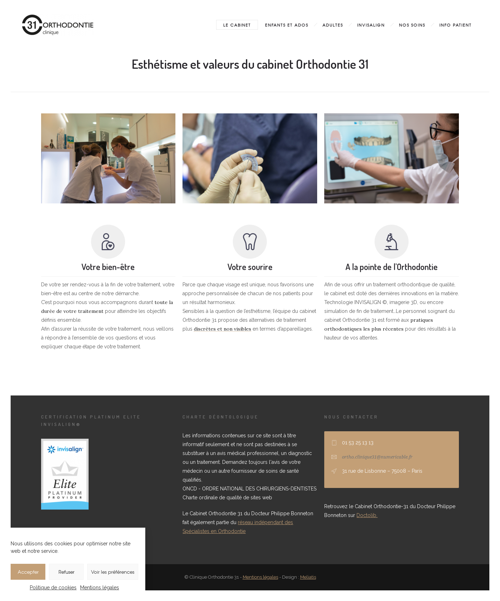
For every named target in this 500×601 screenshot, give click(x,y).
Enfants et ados (286, 25)
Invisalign (371, 25)
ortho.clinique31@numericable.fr (377, 457)
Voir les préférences (112, 571)
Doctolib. (366, 515)
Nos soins (412, 25)
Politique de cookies (53, 587)
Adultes (332, 25)
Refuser (66, 571)
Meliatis (308, 577)
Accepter (28, 571)
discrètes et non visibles (222, 329)
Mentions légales (99, 587)
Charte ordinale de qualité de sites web (227, 497)
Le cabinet (237, 25)
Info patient (455, 25)
